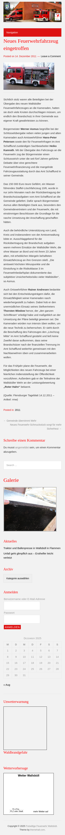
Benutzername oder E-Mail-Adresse (24, 598)
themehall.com (37, 829)
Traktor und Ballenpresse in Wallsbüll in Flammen (31, 548)
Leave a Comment (51, 56)
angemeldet (22, 447)
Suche (15, 809)
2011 (17, 410)
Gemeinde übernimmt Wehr (19, 420)
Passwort (9, 612)
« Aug (6, 684)
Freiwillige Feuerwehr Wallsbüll (41, 826)
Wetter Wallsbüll (28, 775)
